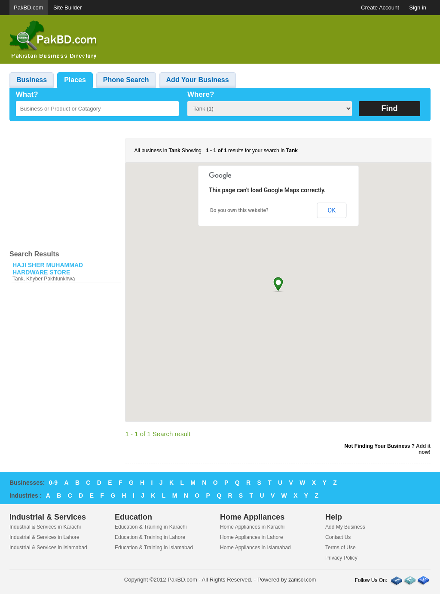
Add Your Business (197, 79)
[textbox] (97, 108)
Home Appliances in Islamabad (255, 548)
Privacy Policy (341, 558)
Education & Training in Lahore (150, 537)
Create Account (380, 7)
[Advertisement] (274, 39)
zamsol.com (302, 580)
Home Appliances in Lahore (251, 537)
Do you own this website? (239, 210)
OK (332, 210)
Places (75, 79)
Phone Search (126, 79)
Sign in (417, 7)
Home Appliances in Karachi (252, 527)
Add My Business (345, 527)
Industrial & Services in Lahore (44, 537)
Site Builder (67, 7)
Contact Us (338, 537)
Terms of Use (340, 548)
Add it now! (423, 449)
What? (27, 94)
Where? (200, 94)
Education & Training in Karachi (150, 527)
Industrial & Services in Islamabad (48, 548)
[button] (278, 284)
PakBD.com (28, 7)
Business (31, 79)
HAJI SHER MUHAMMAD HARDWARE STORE (47, 269)
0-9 (53, 482)
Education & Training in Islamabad (154, 548)
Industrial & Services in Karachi (45, 527)
